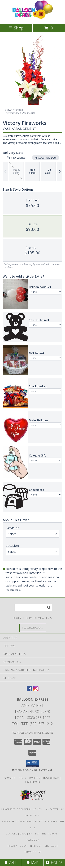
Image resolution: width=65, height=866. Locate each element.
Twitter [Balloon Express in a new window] (35, 778)
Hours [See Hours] (54, 862)
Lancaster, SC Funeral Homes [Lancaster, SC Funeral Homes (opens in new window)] (21, 809)
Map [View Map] (32, 862)
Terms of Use (33, 851)
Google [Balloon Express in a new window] (10, 778)
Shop (16, 28)
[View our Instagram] (35, 690)
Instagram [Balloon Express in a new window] (51, 778)
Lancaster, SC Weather (16, 821)
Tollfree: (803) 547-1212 (32, 723)
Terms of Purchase (43, 845)
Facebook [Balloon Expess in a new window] (32, 782)
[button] (32, 763)
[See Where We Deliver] (32, 627)
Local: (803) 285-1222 (32, 717)
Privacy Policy (17, 845)
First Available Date (46, 157)
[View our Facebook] (29, 690)
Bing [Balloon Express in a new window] (22, 778)
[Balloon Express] (32, 18)
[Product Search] (33, 607)
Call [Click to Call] (11, 862)
